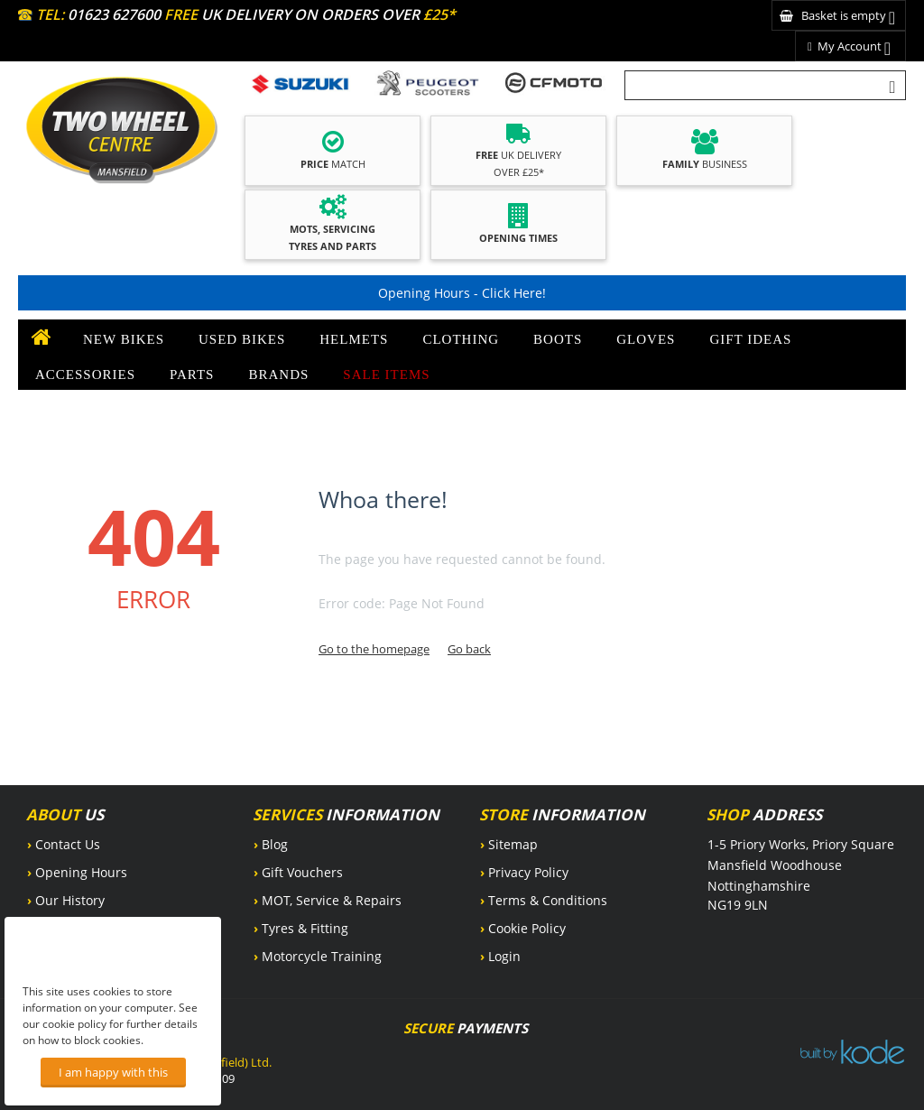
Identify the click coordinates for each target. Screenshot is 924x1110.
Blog (275, 844)
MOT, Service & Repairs (332, 900)
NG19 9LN (737, 904)
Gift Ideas (750, 339)
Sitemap (513, 844)
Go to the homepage (374, 649)
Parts (192, 374)
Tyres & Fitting (305, 928)
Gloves (645, 339)
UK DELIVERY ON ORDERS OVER (310, 14)
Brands (278, 374)
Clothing (460, 339)
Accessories (85, 374)
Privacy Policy (528, 872)
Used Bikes (242, 339)
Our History (70, 900)
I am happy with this (113, 1072)
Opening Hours (81, 872)
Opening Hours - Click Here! (462, 292)
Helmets (353, 339)
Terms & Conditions (547, 900)
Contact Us (67, 844)
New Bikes (123, 339)
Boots (557, 339)
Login (504, 956)
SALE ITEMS (386, 374)
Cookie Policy (527, 928)
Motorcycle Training (322, 956)
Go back (469, 649)
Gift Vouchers (302, 872)
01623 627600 (114, 14)
